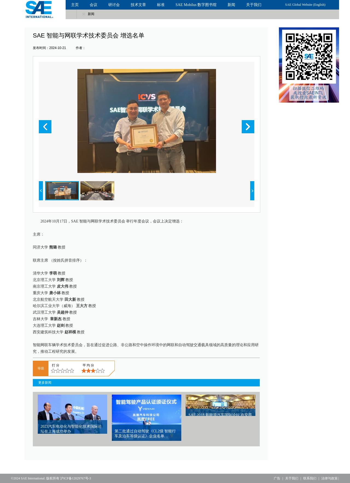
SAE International (33, 478)
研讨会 (114, 5)
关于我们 (253, 5)
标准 (161, 5)
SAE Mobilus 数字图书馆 (196, 5)
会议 (93, 5)
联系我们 (309, 478)
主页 (75, 5)
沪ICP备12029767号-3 (75, 478)
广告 (277, 478)
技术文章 (138, 5)
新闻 (231, 5)
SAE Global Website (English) (305, 5)
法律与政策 (329, 478)
